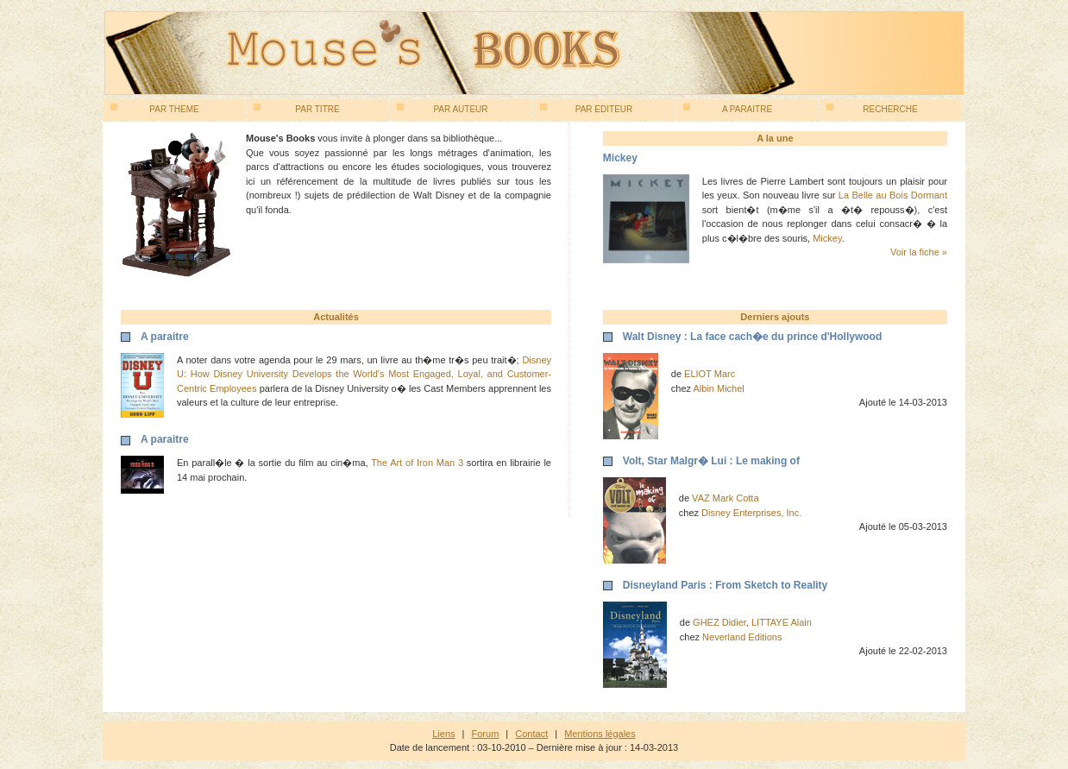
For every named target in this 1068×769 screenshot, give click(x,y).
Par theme (154, 109)
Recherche (872, 109)
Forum (485, 733)
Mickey (827, 238)
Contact (531, 733)
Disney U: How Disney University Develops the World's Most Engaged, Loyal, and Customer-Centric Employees (364, 374)
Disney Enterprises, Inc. (751, 512)
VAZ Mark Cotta (725, 498)
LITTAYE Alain (781, 622)
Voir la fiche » (918, 252)
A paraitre (727, 109)
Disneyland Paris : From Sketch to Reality (725, 585)
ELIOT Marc (709, 374)
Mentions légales (600, 733)
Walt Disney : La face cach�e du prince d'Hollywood (752, 337)
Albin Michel (719, 388)
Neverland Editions (742, 637)
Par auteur (442, 109)
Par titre (297, 109)
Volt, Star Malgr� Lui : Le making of (711, 461)
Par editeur (586, 109)
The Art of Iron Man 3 (417, 462)
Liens (443, 733)
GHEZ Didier (719, 622)
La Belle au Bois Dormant (893, 195)
